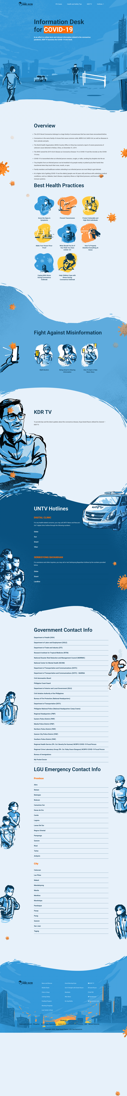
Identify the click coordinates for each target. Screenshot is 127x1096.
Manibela (67, 992)
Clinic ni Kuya (46, 992)
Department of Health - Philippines (29, 1024)
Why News (68, 996)
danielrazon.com (93, 1001)
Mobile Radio (45, 987)
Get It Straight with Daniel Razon (74, 987)
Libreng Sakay (46, 996)
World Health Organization (48, 1024)
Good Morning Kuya (70, 983)
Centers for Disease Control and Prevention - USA (72, 1024)
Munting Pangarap (47, 1005)
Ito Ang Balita (69, 1001)
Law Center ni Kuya (47, 1010)
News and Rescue (47, 983)
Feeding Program (47, 1001)
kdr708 (90, 992)
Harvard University (94, 1024)
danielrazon (92, 996)
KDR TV (91, 983)
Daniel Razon (92, 987)
